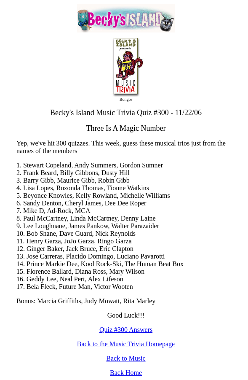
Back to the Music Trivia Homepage (126, 344)
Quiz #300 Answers (125, 329)
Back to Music (125, 358)
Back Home (126, 372)
